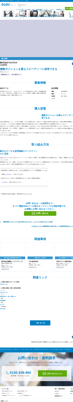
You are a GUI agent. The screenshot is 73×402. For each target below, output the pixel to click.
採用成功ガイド (58, 9)
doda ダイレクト (4, 71)
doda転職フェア (5, 393)
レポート (50, 9)
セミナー (44, 9)
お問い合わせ (67, 9)
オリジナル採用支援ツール (41, 393)
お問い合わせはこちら (52, 373)
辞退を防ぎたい (4, 74)
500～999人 (3, 308)
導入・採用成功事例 (35, 9)
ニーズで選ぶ (25, 9)
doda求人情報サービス (22, 391)
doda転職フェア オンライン (23, 393)
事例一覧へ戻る (40, 323)
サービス (2, 304)
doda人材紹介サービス (7, 391)
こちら (3, 182)
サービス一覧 (16, 9)
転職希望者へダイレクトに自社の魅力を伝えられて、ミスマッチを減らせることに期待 (28, 221)
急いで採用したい (16, 74)
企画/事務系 (3, 300)
